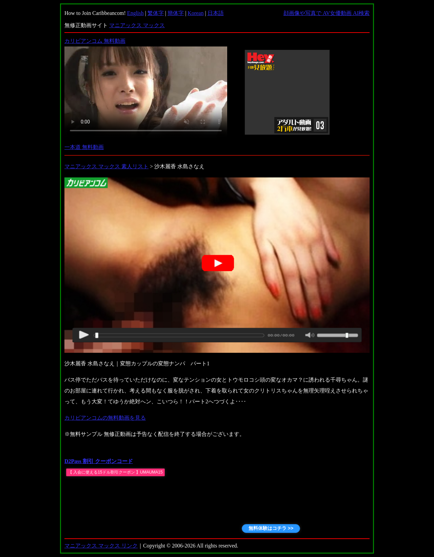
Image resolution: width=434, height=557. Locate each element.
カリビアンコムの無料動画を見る (105, 418)
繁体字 (155, 13)
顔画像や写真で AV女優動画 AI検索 (326, 13)
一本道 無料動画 (84, 147)
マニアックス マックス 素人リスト (106, 166)
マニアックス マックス (137, 25)
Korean (195, 13)
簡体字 (175, 13)
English (135, 13)
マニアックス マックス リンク (101, 546)
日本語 (216, 13)
